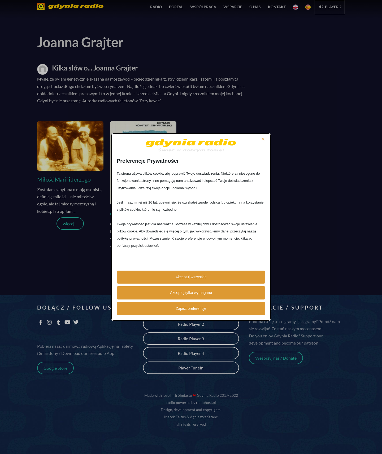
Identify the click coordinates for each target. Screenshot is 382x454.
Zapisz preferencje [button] (191, 308)
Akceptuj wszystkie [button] (190, 277)
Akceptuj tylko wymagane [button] (191, 292)
